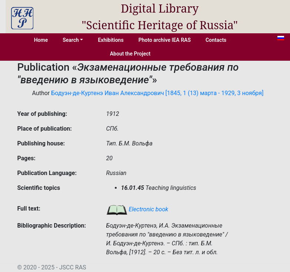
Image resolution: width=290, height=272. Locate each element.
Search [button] (71, 40)
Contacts (216, 40)
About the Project (130, 54)
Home (41, 40)
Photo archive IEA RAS (165, 40)
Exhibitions (110, 40)
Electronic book (137, 209)
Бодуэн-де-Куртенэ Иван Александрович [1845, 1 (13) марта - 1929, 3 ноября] (157, 93)
